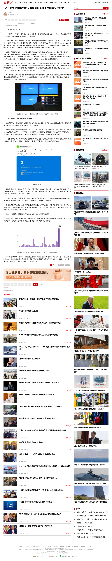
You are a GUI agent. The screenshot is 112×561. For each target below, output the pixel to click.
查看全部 (105, 14)
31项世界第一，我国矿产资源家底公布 (90, 530)
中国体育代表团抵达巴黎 (28, 311)
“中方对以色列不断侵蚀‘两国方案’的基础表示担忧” (38, 335)
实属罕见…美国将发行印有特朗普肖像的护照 (89, 390)
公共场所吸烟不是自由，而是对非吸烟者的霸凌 (95, 80)
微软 (7, 287)
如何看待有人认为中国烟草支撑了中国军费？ (95, 139)
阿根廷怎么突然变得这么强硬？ (92, 130)
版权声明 (32, 546)
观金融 (46, 2)
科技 (56, 2)
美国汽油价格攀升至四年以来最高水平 (87, 428)
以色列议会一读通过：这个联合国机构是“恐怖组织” (39, 299)
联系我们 (21, 546)
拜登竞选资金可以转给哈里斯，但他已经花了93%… (39, 478)
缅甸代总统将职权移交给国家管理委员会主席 (36, 394)
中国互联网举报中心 (53, 556)
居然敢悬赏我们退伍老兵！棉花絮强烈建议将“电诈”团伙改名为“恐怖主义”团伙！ (95, 114)
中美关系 (68, 438)
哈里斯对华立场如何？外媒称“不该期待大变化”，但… (40, 418)
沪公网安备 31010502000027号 (40, 556)
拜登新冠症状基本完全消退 (29, 359)
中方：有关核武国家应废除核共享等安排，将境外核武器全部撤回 (44, 466)
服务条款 (38, 546)
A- (7, 23)
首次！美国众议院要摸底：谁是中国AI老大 (89, 409)
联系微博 (50, 546)
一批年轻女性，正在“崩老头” (92, 104)
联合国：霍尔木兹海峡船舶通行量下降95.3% (89, 465)
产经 (51, 2)
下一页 (61, 265)
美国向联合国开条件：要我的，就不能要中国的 (96, 19)
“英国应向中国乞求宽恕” (83, 272)
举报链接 (68, 546)
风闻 (21, 2)
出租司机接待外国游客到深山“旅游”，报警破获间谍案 (40, 323)
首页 (16, 2)
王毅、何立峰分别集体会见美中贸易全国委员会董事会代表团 (42, 430)
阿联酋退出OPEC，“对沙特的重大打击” (95, 26)
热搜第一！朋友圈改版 (84, 523)
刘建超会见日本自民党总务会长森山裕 (34, 371)
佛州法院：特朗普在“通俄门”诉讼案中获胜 (35, 526)
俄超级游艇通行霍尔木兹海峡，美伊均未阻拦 (90, 483)
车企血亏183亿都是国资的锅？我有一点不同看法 (95, 88)
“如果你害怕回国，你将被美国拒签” (86, 351)
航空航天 (68, 497)
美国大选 (68, 485)
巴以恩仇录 (68, 306)
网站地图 (62, 546)
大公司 (69, 390)
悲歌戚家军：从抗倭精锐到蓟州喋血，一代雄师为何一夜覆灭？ (95, 122)
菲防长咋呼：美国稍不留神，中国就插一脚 (89, 254)
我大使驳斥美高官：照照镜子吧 (85, 446)
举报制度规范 (75, 546)
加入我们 (56, 546)
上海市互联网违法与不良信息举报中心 (70, 556)
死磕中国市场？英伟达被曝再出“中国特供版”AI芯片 (39, 383)
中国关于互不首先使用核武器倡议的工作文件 (36, 502)
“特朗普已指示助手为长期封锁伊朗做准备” (89, 312)
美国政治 (68, 426)
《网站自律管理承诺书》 (86, 546)
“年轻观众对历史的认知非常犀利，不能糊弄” (96, 42)
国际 (30, 2)
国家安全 (68, 330)
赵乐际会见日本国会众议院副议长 (32, 442)
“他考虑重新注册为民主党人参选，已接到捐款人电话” (40, 514)
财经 (25, 2)
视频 (65, 2)
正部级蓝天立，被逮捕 (84, 526)
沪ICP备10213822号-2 (24, 549)
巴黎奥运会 (68, 318)
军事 (35, 2)
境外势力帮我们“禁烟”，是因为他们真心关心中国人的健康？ (95, 97)
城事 (60, 2)
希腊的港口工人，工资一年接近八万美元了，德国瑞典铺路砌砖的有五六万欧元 (95, 63)
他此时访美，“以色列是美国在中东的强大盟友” (37, 454)
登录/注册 (105, 2)
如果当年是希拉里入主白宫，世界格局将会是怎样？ (95, 72)
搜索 (105, 8)
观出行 (40, 2)
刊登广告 (44, 546)
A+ (11, 23)
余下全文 (67, 265)
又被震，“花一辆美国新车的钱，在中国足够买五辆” (96, 34)
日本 (69, 450)
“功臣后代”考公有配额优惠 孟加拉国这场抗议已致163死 (40, 406)
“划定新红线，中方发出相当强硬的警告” (96, 49)
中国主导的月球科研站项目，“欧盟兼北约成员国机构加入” (41, 490)
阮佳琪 (10, 13)
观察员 (74, 3)
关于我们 (26, 546)
